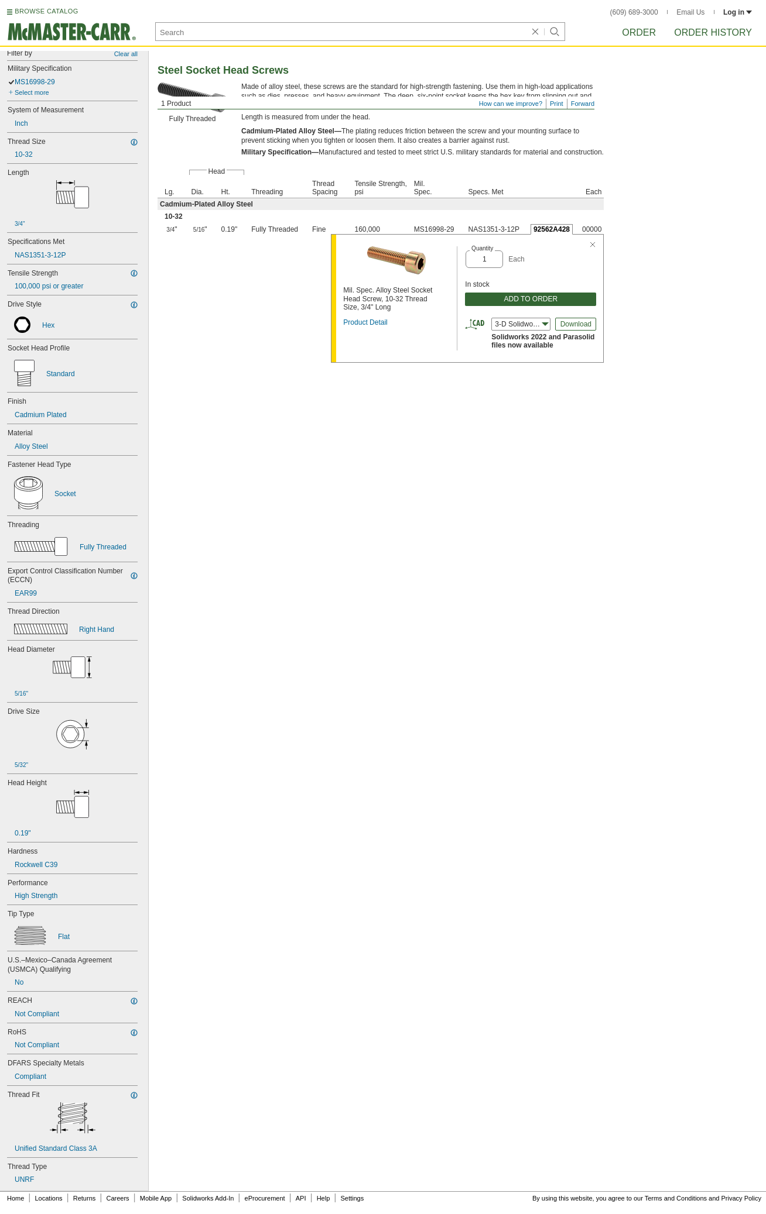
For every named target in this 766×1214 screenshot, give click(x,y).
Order (639, 32)
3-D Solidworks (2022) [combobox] (522, 324)
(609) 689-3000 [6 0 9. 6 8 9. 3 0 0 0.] (634, 12)
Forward (582, 103)
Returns (84, 1198)
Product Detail (365, 322)
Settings (352, 1198)
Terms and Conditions (676, 1198)
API (301, 1198)
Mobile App (156, 1198)
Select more (32, 92)
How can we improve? (510, 103)
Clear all (126, 53)
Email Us (690, 12)
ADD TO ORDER (531, 299)
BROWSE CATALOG (46, 11)
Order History (713, 32)
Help (323, 1198)
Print (556, 103)
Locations (49, 1198)
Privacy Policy (741, 1198)
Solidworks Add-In (208, 1198)
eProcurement (265, 1198)
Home (15, 1198)
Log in (737, 12)
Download (575, 324)
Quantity (482, 248)
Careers (117, 1198)
